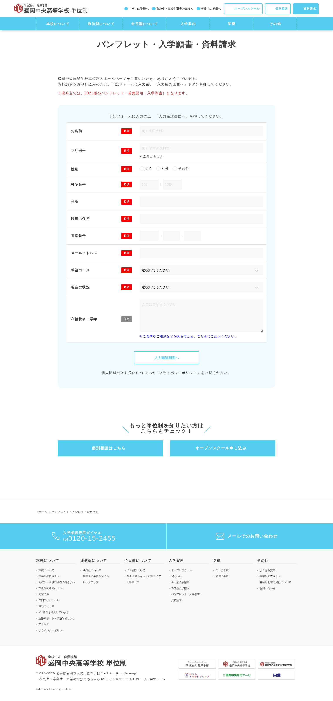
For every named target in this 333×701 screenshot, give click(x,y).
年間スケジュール (48, 600)
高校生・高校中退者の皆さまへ (56, 582)
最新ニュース (46, 606)
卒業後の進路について (51, 588)
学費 (231, 24)
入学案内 (188, 24)
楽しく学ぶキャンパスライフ (144, 576)
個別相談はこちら (109, 448)
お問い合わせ (267, 588)
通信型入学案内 (180, 588)
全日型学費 (222, 570)
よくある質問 (267, 570)
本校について (57, 24)
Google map (126, 673)
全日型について (144, 24)
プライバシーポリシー (178, 373)
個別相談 (176, 576)
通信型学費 (222, 576)
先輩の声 (43, 594)
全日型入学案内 (180, 582)
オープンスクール (181, 570)
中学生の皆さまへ (48, 576)
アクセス (43, 624)
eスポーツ (133, 582)
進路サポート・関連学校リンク (56, 618)
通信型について (101, 24)
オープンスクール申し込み (220, 448)
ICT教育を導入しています (53, 612)
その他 (275, 24)
